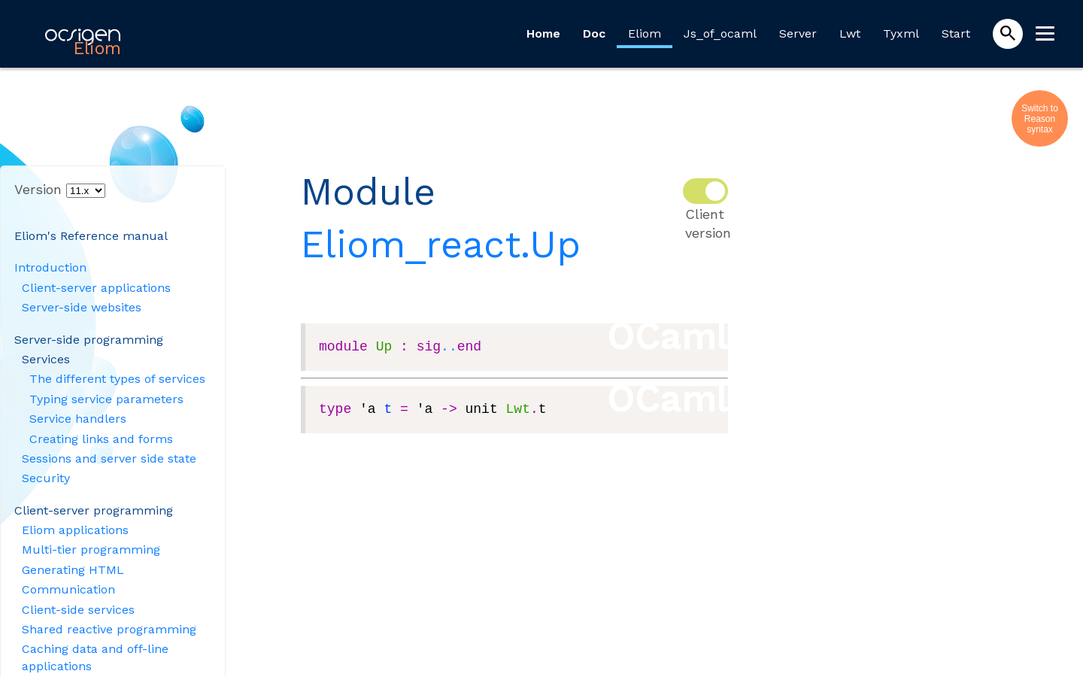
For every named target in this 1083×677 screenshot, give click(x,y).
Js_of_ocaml (720, 33)
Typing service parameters (106, 399)
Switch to (1039, 108)
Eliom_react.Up (441, 244)
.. (449, 347)
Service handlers (77, 418)
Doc (594, 33)
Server (798, 33)
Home (543, 33)
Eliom (644, 33)
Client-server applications (96, 288)
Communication (68, 589)
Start (956, 33)
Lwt (849, 33)
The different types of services (117, 379)
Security (46, 478)
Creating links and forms (101, 439)
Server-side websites (81, 307)
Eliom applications (75, 530)
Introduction (50, 267)
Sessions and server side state (109, 458)
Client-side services (78, 610)
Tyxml (901, 33)
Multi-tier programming (91, 549)
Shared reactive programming (109, 629)
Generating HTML (73, 570)
